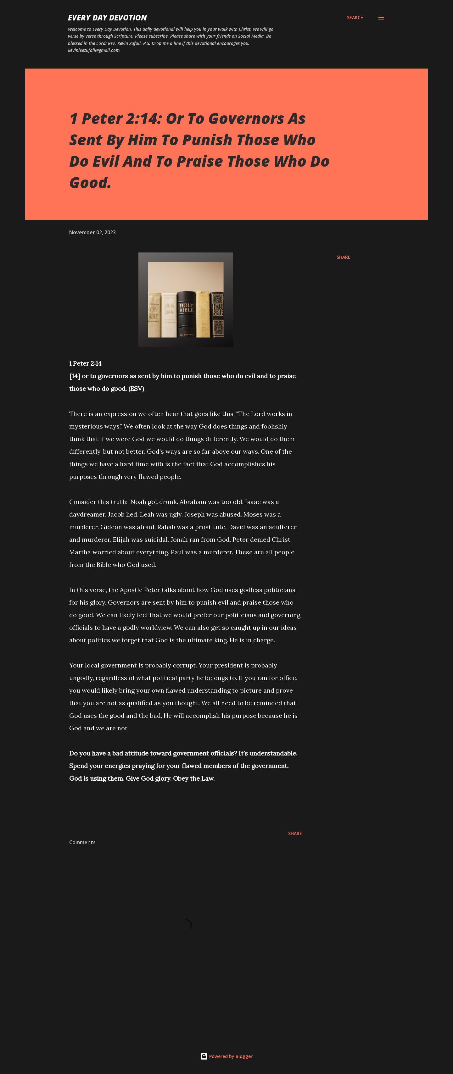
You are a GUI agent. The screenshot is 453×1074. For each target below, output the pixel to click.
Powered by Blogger (226, 1056)
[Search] (355, 17)
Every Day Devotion (107, 17)
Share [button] (343, 257)
